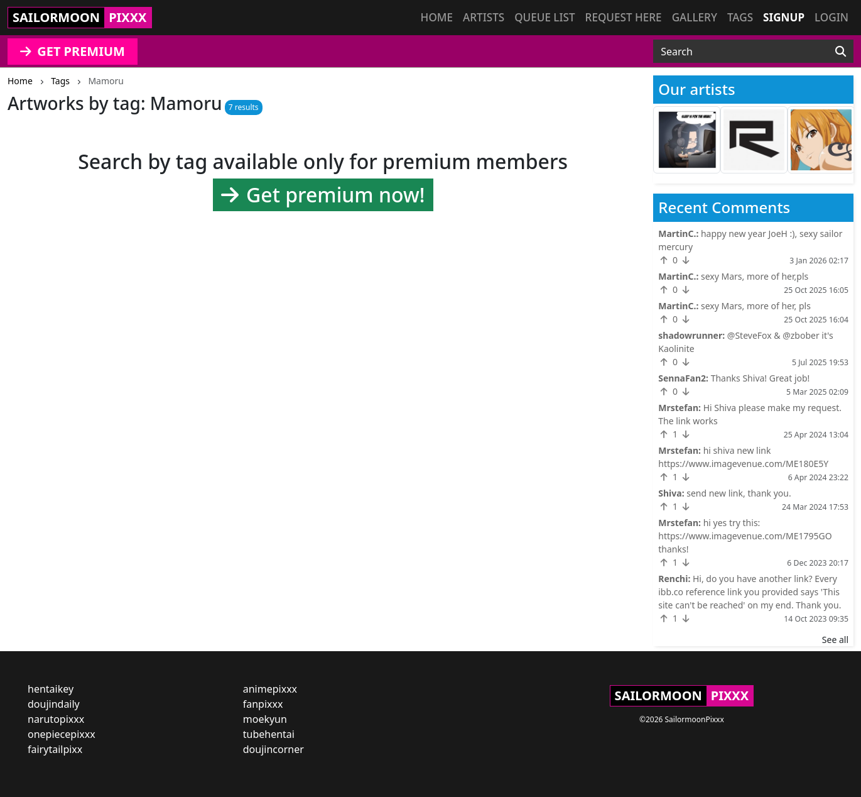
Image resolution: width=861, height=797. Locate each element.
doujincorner (273, 749)
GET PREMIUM (72, 51)
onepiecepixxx (61, 734)
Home (437, 17)
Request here (623, 17)
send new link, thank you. (738, 493)
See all (835, 640)
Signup (783, 17)
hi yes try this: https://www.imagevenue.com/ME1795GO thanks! (744, 536)
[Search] (840, 51)
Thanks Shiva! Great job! (760, 378)
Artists (483, 17)
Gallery (694, 17)
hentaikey (50, 689)
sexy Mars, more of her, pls (756, 306)
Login (831, 17)
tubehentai (269, 734)
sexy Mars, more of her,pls (754, 276)
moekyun (265, 719)
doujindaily (54, 704)
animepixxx (270, 689)
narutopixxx (56, 719)
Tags (740, 17)
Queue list (544, 17)
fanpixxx (263, 704)
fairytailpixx (55, 749)
